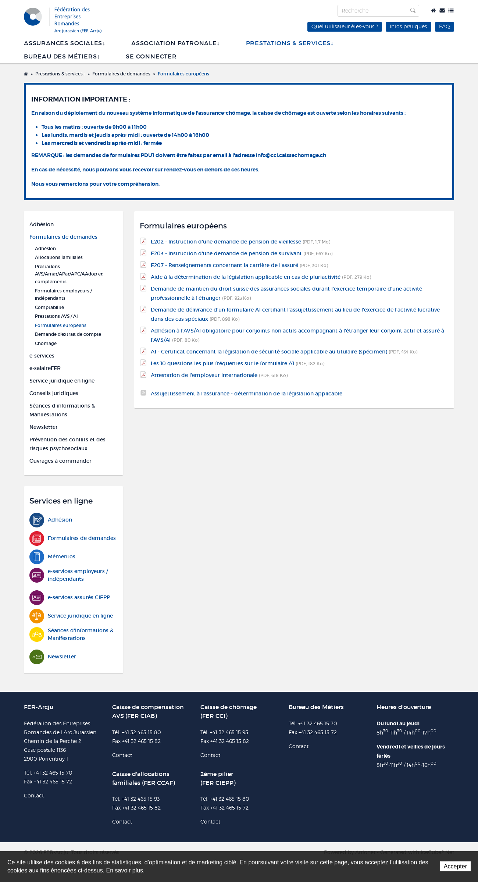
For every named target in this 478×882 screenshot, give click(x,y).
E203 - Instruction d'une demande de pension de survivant (241, 253)
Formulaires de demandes (121, 74)
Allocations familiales (59, 257)
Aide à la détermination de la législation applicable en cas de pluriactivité (261, 277)
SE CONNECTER (151, 56)
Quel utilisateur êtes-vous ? (344, 26)
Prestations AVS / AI (56, 316)
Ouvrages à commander (60, 461)
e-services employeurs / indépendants (68, 575)
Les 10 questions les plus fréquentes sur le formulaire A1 (237, 363)
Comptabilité (49, 307)
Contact (442, 10)
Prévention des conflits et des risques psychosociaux (67, 444)
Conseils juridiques (53, 393)
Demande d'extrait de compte (68, 334)
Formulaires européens (183, 74)
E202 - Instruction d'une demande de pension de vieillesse (240, 241)
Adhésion (41, 224)
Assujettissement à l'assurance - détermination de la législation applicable (246, 393)
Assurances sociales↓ (65, 43)
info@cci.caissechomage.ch (291, 155)
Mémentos (52, 557)
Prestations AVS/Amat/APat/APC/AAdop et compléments (69, 274)
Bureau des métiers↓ (62, 56)
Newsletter (43, 427)
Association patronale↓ (175, 43)
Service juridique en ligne (61, 380)
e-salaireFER (45, 368)
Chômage (46, 343)
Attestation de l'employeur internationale (219, 375)
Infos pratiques (408, 26)
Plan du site (451, 10)
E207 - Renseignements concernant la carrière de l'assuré (239, 265)
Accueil (433, 10)
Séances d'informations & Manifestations (62, 410)
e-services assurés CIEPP (69, 597)
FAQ (444, 26)
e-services (41, 355)
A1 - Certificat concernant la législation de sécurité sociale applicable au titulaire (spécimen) (284, 351)
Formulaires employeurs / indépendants (63, 294)
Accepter (455, 866)
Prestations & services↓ (290, 43)
